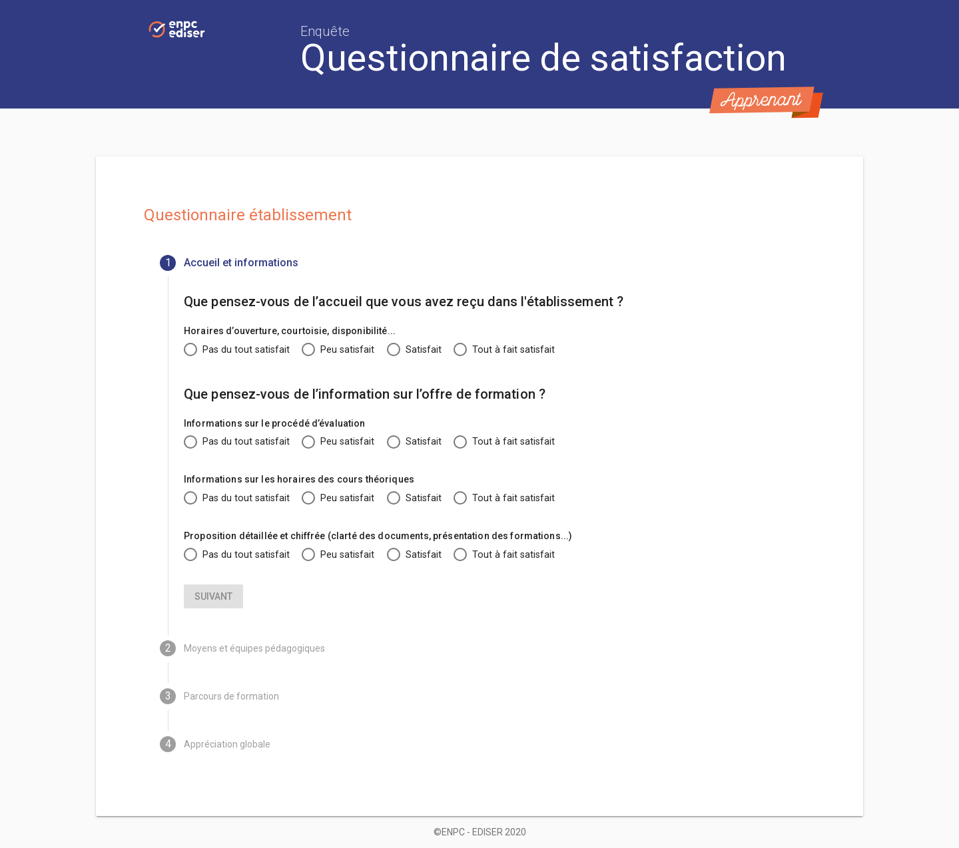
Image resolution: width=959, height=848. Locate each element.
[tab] (479, 263)
